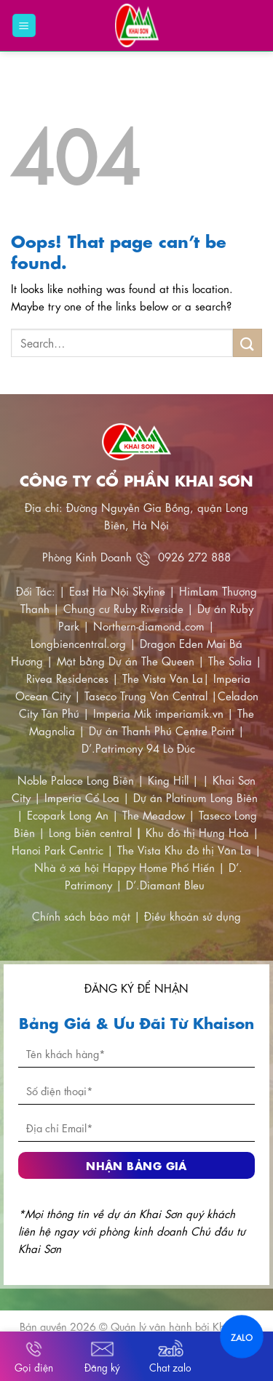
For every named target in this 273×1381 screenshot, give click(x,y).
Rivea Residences (67, 678)
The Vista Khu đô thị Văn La (184, 849)
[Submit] (247, 343)
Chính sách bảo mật (83, 915)
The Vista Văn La (162, 678)
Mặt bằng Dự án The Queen (125, 660)
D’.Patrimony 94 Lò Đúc (138, 747)
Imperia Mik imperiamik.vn (158, 712)
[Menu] (24, 26)
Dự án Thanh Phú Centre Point (161, 730)
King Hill (168, 779)
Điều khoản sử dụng (192, 915)
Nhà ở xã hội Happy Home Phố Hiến (124, 867)
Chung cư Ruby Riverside (123, 608)
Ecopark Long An (67, 814)
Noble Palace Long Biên (75, 779)
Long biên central (90, 832)
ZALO (241, 1336)
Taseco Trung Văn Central (145, 695)
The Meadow (153, 814)
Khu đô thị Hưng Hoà (197, 832)
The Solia (230, 660)
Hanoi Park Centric (57, 849)
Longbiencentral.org (78, 643)
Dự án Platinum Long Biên (195, 797)
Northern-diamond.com (149, 625)
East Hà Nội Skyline (117, 590)
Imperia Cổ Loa (81, 797)
